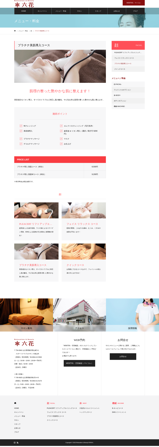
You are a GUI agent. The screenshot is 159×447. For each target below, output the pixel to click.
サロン (79, 12)
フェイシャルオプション (122, 91)
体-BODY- (117, 96)
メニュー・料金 (60, 12)
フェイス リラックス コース (124, 59)
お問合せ (123, 358)
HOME (23, 12)
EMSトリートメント (119, 413)
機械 (118, 404)
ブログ (135, 12)
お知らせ (117, 12)
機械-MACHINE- (119, 107)
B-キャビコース (117, 409)
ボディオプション (120, 102)
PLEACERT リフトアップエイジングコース (129, 53)
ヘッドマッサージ (86, 413)
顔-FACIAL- (118, 85)
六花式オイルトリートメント (90, 409)
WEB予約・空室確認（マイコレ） (79, 364)
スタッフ (98, 12)
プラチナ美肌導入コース (122, 65)
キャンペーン (42, 12)
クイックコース (119, 70)
